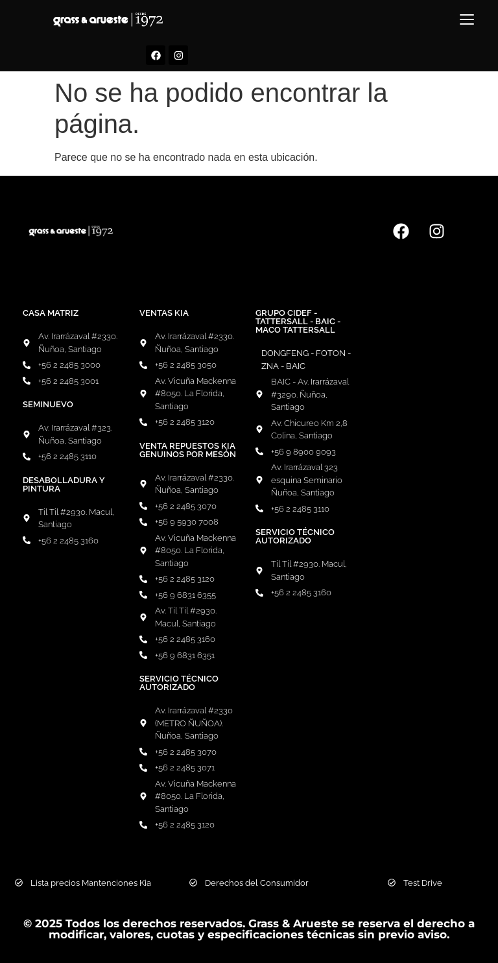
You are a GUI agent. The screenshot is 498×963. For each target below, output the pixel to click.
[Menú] (467, 19)
